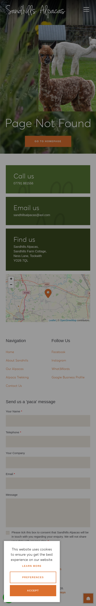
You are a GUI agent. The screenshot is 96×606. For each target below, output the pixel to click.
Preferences (33, 577)
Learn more (32, 566)
